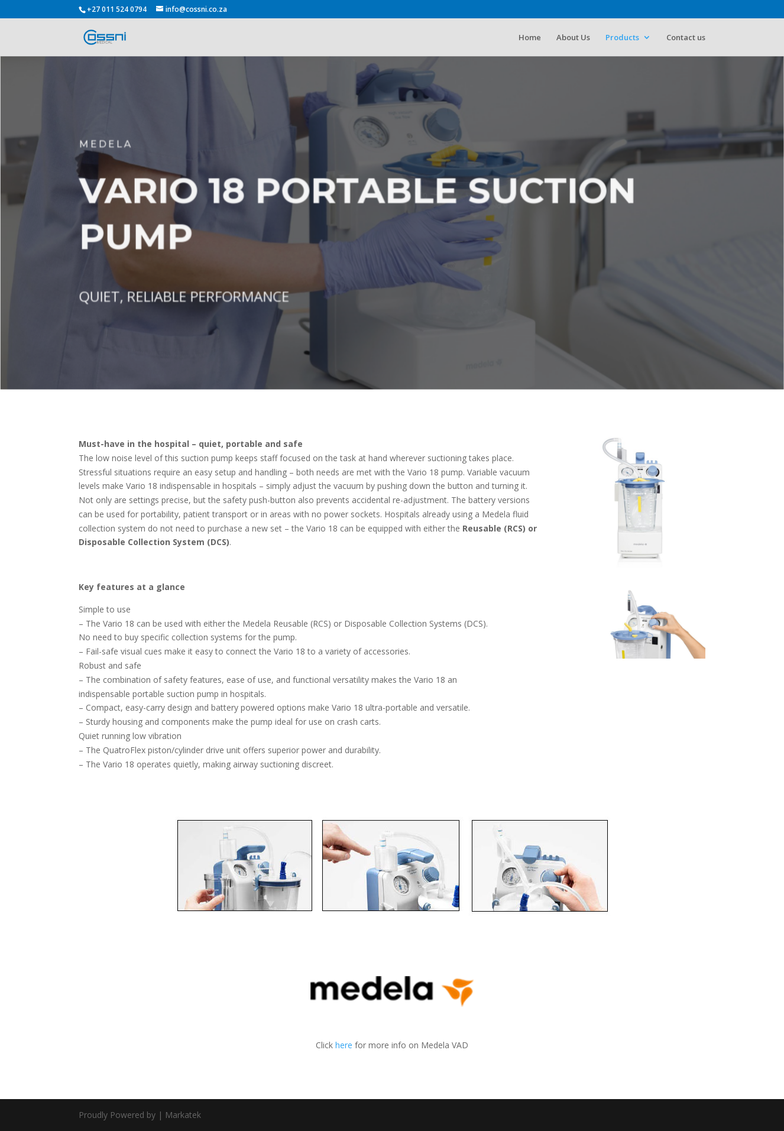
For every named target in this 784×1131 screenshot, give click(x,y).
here (343, 1045)
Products (622, 38)
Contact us (685, 38)
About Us (573, 38)
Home (530, 38)
